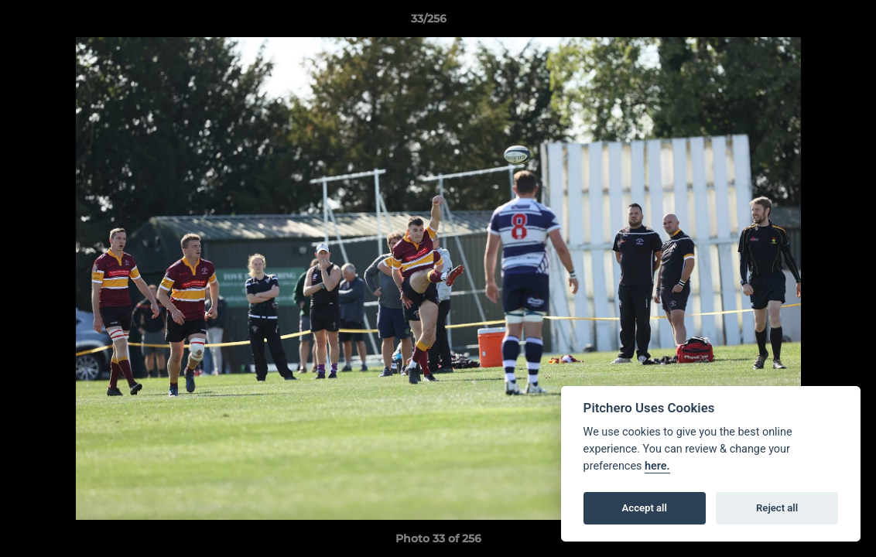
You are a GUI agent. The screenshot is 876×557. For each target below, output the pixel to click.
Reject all (777, 508)
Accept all (644, 508)
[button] (811, 22)
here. (657, 466)
